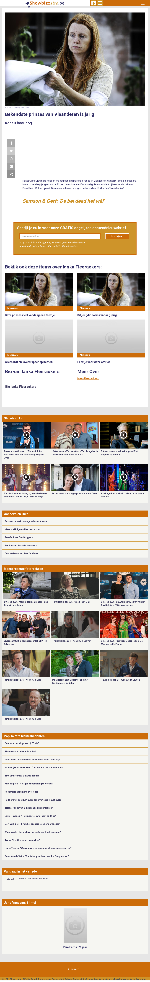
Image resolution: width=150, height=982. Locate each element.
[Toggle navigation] (142, 3)
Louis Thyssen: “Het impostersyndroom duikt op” (30, 816)
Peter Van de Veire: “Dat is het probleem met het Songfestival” (37, 856)
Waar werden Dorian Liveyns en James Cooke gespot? (33, 832)
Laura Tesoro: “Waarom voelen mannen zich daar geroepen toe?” (38, 848)
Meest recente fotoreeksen (23, 569)
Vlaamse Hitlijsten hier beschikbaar (23, 529)
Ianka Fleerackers (88, 378)
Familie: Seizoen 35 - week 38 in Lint (22, 719)
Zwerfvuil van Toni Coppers (19, 537)
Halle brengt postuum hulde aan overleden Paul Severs (33, 800)
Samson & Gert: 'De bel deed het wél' (63, 201)
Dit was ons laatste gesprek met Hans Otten (74, 493)
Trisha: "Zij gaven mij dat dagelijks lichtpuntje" (29, 808)
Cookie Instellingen (116, 979)
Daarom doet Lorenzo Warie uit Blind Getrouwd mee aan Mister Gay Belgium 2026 (24, 454)
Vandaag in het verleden (21, 871)
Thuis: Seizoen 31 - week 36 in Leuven (71, 641)
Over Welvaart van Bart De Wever (21, 553)
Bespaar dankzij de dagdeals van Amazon (26, 521)
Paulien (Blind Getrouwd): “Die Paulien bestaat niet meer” (34, 767)
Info (48, 979)
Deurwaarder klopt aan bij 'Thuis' (22, 743)
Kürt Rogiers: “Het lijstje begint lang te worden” (29, 783)
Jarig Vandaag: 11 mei (20, 903)
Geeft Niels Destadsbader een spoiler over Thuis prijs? (33, 759)
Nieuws (12, 308)
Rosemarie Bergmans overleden (21, 792)
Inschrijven (117, 236)
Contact (74, 969)
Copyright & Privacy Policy (65, 979)
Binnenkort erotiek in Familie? (20, 751)
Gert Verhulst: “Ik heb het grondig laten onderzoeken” (32, 824)
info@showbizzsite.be (92, 979)
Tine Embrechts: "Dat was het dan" (22, 775)
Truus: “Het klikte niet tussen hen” (22, 840)
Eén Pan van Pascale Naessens (21, 545)
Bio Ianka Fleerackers (20, 387)
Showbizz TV (13, 418)
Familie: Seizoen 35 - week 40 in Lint (71, 602)
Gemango (140, 979)
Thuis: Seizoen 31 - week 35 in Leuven (120, 680)
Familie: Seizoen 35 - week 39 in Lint (22, 680)
